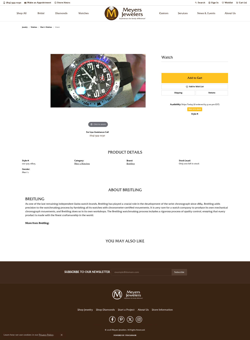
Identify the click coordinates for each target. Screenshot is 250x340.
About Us (230, 13)
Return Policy (99, 324)
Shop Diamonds (105, 310)
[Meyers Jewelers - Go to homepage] (128, 295)
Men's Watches (46, 27)
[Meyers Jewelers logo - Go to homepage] (125, 13)
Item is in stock (195, 109)
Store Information (162, 310)
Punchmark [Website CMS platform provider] (130, 335)
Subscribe (179, 272)
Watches (83, 13)
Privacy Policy (112, 324)
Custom (163, 13)
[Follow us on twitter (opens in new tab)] (130, 319)
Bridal (41, 13)
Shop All (21, 13)
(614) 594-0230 (97, 136)
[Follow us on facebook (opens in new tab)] (112, 319)
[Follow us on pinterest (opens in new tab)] (121, 319)
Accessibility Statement (147, 324)
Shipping (178, 93)
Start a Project (126, 310)
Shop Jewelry (85, 310)
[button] (200, 2)
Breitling (131, 164)
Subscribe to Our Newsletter (87, 272)
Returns (211, 93)
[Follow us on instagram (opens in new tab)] (139, 319)
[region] (98, 80)
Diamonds (61, 13)
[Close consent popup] (62, 335)
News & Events (206, 13)
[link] (12, 2)
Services (183, 13)
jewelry (25, 27)
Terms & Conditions (128, 324)
